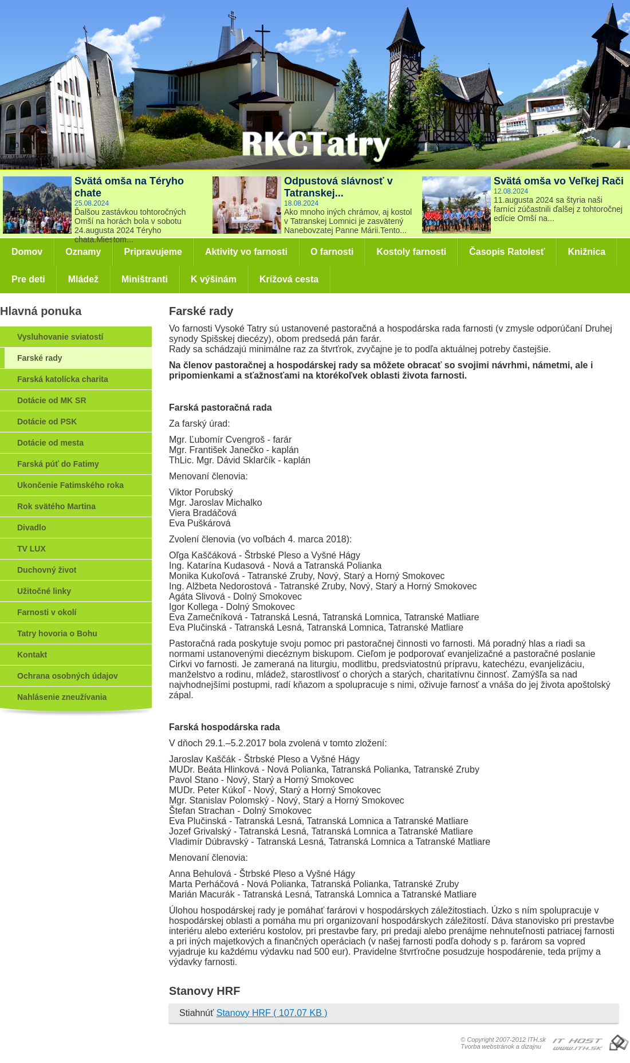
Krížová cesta (288, 279)
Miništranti (144, 279)
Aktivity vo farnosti (246, 252)
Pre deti (28, 279)
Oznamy (83, 252)
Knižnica (586, 252)
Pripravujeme (153, 252)
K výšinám (214, 279)
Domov (26, 252)
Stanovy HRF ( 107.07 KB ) (272, 1013)
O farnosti (332, 252)
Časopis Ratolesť (507, 252)
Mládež (83, 279)
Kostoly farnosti (411, 252)
